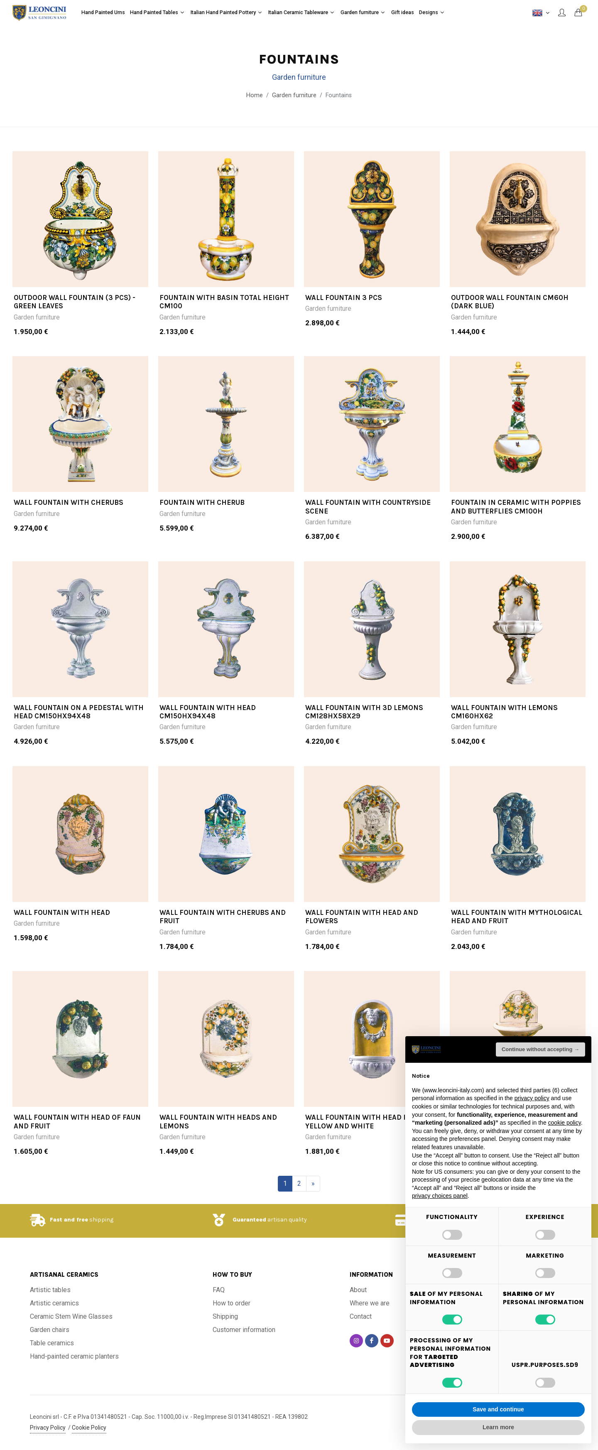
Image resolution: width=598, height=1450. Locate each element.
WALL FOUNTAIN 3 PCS (343, 297)
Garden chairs (49, 1330)
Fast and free (69, 1219)
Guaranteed (249, 1219)
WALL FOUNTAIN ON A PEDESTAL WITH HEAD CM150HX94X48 (79, 711)
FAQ (219, 1290)
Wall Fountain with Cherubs (68, 502)
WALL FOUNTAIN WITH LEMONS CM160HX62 (504, 711)
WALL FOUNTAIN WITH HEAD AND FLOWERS (361, 916)
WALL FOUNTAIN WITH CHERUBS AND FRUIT (222, 916)
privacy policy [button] (532, 1098)
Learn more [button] (498, 1427)
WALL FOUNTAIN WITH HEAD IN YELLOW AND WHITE (358, 1121)
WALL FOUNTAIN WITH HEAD (62, 912)
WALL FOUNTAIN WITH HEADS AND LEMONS (218, 1121)
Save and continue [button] (498, 1409)
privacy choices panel (440, 1195)
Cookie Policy (89, 1427)
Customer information (244, 1330)
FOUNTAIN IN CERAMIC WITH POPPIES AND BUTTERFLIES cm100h (516, 506)
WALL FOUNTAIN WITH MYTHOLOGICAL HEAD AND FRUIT (516, 916)
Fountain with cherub (202, 502)
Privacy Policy (48, 1427)
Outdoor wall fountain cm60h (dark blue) (510, 301)
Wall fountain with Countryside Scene (368, 506)
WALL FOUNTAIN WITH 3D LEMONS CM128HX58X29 (364, 711)
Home (254, 95)
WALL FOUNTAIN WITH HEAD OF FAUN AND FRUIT (77, 1121)
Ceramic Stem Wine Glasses (71, 1316)
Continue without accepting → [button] (540, 1049)
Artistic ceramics (54, 1303)
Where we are (370, 1303)
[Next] (313, 1184)
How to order (231, 1303)
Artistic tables (50, 1290)
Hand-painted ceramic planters (74, 1356)
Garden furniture (37, 317)
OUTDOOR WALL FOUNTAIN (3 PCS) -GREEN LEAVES (74, 301)
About (358, 1290)
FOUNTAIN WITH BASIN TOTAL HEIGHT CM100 (224, 301)
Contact (361, 1316)
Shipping (225, 1316)
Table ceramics (52, 1343)
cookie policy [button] (564, 1122)
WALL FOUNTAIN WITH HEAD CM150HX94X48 (207, 711)
